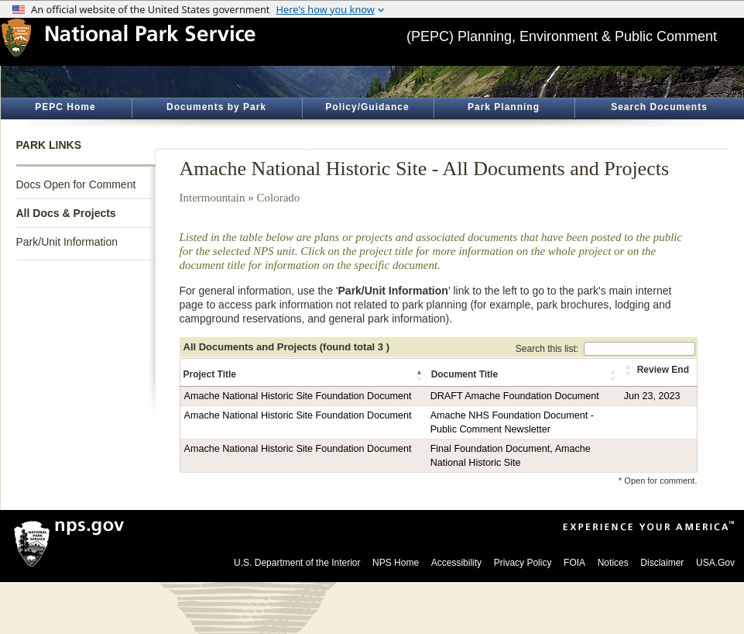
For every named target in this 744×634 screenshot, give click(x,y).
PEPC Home (65, 107)
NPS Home (395, 562)
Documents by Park (216, 107)
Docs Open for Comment (76, 184)
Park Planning (504, 107)
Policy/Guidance (367, 107)
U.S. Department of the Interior (297, 562)
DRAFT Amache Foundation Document (514, 396)
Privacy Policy (523, 562)
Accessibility (456, 562)
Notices (613, 562)
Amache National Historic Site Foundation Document (298, 396)
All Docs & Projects (66, 213)
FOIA (574, 562)
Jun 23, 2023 (652, 396)
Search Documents (659, 107)
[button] (420, 375)
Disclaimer (662, 562)
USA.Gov (715, 562)
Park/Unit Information (67, 242)
